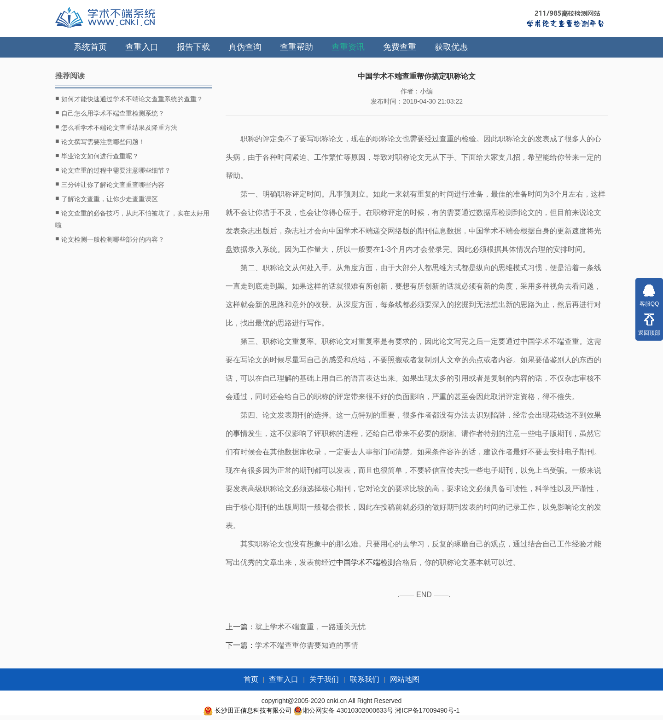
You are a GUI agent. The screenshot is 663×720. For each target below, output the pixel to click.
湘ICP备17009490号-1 (427, 710)
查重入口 (141, 47)
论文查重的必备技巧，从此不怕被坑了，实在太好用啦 (132, 218)
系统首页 (90, 47)
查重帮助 (296, 47)
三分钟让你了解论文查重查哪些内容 (109, 184)
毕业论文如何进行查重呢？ (97, 155)
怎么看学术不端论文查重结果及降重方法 (116, 127)
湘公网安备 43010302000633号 (347, 710)
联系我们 (364, 679)
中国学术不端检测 (365, 562)
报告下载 (193, 47)
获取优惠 (451, 47)
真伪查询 (245, 47)
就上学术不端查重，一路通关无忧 (310, 627)
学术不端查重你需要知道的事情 (306, 645)
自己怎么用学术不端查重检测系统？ (109, 112)
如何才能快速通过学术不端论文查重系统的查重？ (129, 98)
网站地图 (404, 679)
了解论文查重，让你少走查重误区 (106, 198)
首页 (251, 679)
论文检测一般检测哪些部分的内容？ (109, 238)
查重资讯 (348, 47)
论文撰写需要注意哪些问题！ (100, 141)
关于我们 (324, 679)
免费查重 (399, 47)
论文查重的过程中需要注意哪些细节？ (113, 169)
